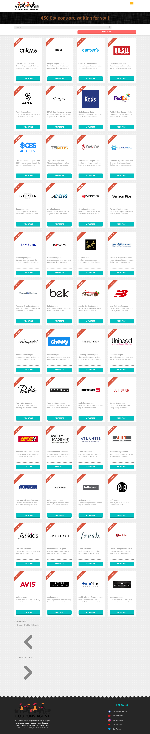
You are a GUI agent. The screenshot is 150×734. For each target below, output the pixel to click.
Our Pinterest (118, 716)
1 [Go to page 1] (14, 658)
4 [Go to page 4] (18, 658)
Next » (24, 621)
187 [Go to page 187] (29, 658)
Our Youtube (117, 725)
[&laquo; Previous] (28, 655)
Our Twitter (117, 729)
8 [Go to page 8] (23, 658)
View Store (28, 78)
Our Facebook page (120, 711)
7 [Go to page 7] (21, 658)
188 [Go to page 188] (32, 658)
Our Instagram (118, 720)
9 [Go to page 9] (24, 658)
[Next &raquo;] (28, 686)
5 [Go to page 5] (19, 658)
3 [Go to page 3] (17, 658)
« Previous (18, 621)
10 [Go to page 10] (26, 658)
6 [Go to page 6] (20, 658)
